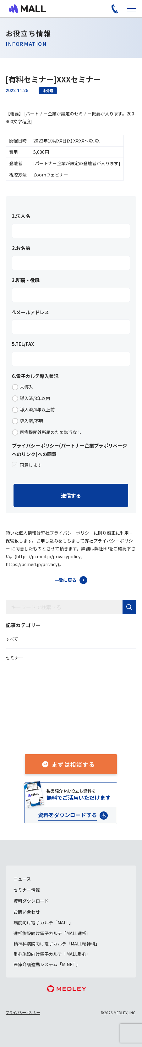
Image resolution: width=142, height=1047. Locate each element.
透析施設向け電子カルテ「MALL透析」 (52, 933)
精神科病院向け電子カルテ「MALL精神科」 (57, 943)
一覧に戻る (65, 580)
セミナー (14, 657)
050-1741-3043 (78, 734)
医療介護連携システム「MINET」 (47, 964)
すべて (12, 639)
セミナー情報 (27, 890)
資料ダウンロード (31, 901)
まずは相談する (73, 764)
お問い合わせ (27, 912)
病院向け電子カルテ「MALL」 (43, 922)
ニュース (22, 879)
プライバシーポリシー (23, 1012)
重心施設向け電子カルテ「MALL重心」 (52, 954)
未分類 (48, 90)
